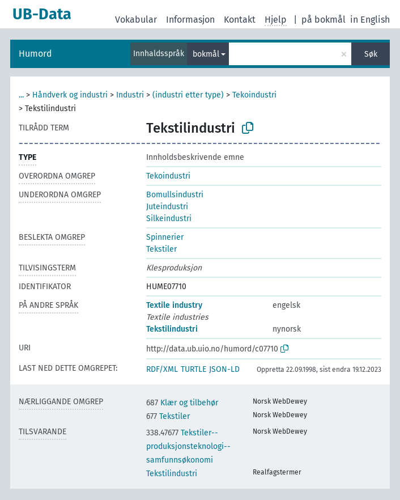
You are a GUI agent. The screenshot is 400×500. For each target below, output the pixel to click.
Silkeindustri (169, 218)
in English (370, 19)
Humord (35, 53)
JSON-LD (224, 369)
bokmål (206, 54)
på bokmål (323, 19)
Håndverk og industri (70, 95)
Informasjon (190, 19)
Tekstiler (161, 249)
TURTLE (193, 369)
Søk (370, 54)
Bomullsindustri (174, 195)
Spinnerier (165, 237)
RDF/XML (162, 369)
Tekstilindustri (172, 329)
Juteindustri (167, 206)
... (21, 95)
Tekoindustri (254, 95)
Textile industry (174, 305)
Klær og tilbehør (182, 403)
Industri (130, 95)
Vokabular (136, 19)
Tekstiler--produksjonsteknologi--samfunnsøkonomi (188, 446)
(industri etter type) (188, 95)
